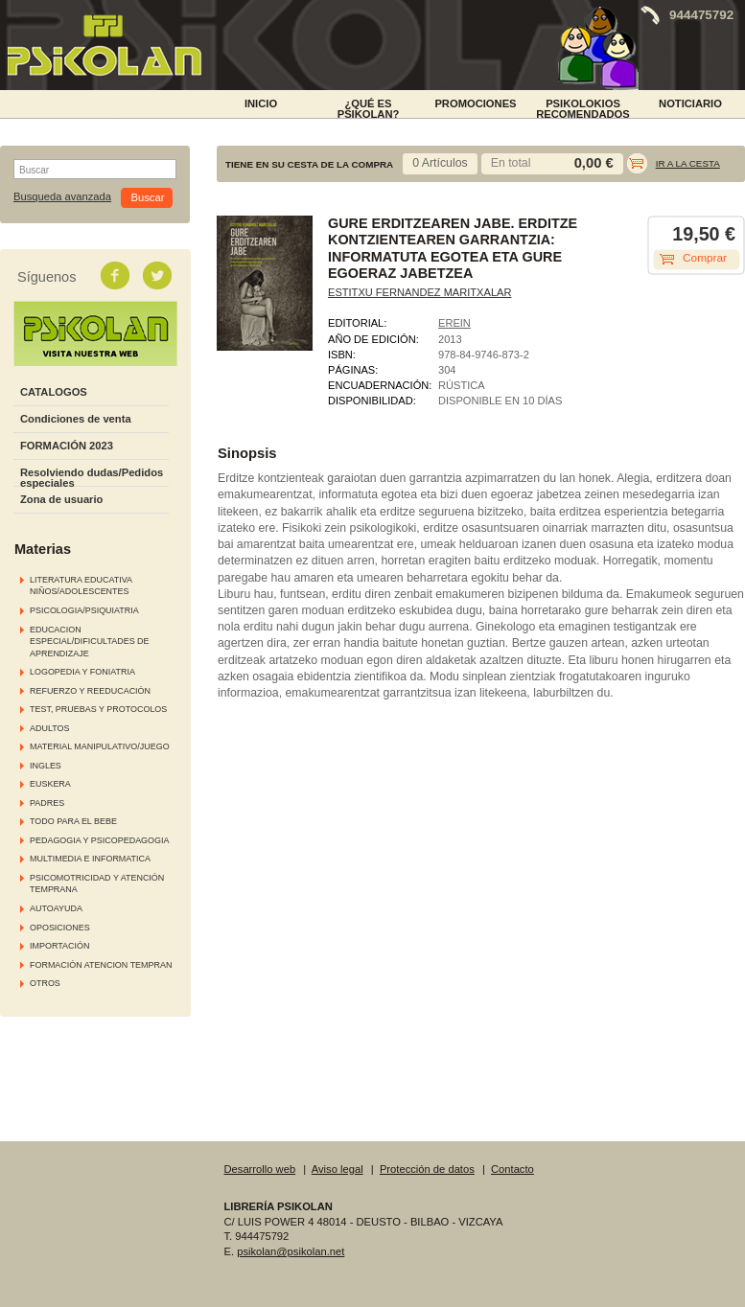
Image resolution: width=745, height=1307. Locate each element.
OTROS (45, 983)
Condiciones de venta (75, 418)
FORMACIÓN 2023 (66, 445)
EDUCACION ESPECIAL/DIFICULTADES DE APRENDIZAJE (90, 641)
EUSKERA (50, 784)
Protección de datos (427, 1169)
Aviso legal (337, 1169)
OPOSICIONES (60, 927)
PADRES (47, 803)
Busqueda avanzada (62, 197)
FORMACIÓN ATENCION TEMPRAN (101, 965)
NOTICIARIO (690, 103)
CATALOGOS (53, 392)
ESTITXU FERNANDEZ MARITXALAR (419, 292)
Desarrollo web (260, 1169)
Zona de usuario (61, 499)
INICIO (260, 103)
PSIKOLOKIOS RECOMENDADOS (583, 107)
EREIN (454, 323)
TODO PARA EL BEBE (73, 821)
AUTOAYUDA (56, 908)
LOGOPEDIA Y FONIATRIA (82, 671)
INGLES (45, 765)
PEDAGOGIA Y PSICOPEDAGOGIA (99, 840)
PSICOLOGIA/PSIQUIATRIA (84, 610)
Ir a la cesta (688, 163)
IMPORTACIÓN (59, 946)
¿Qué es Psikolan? (369, 107)
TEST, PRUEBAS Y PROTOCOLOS (98, 709)
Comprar (705, 257)
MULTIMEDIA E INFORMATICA (90, 858)
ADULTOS (49, 728)
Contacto (512, 1169)
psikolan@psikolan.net (290, 1251)
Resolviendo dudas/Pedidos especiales (91, 478)
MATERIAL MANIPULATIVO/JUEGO (100, 746)
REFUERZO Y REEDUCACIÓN (90, 691)
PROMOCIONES (475, 103)
